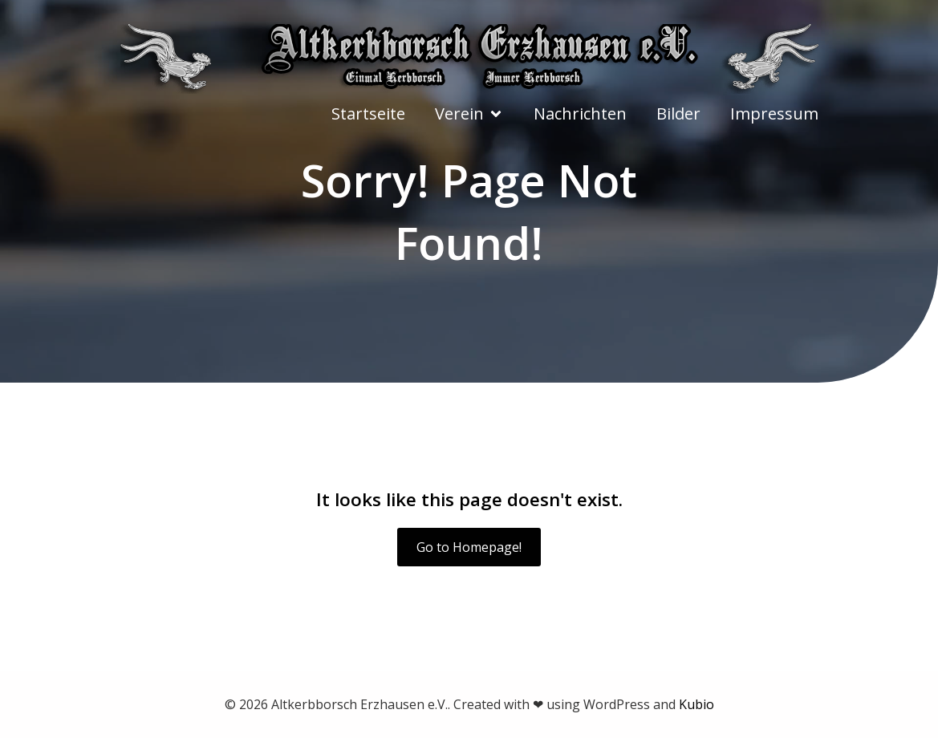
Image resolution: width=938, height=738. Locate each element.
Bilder (678, 113)
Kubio (696, 704)
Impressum (774, 113)
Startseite (368, 113)
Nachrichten (580, 113)
